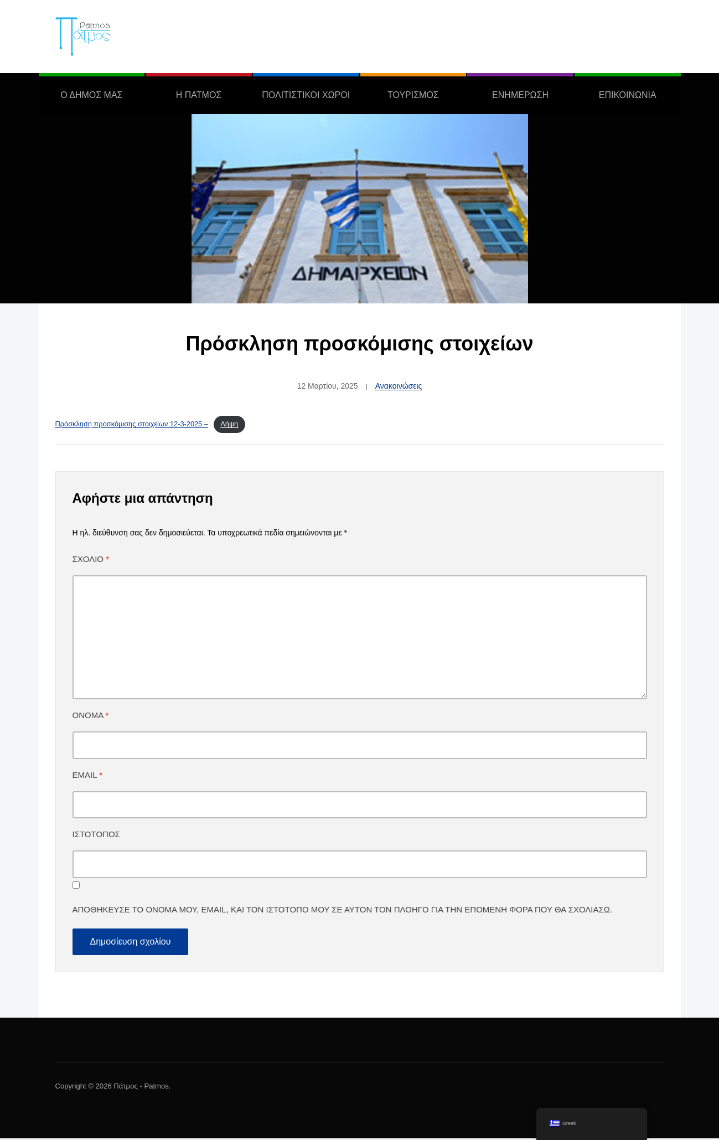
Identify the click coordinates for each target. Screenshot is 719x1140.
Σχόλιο (91, 560)
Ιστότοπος (96, 836)
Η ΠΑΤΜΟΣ (198, 95)
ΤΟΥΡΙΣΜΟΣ (413, 95)
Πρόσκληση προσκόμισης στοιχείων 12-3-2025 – (131, 425)
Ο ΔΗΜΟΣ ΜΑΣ (91, 95)
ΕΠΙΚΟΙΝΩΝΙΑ (627, 95)
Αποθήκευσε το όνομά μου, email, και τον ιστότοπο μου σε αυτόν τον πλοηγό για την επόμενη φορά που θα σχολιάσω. (343, 911)
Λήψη (229, 425)
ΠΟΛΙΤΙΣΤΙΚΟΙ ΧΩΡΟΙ (306, 95)
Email (87, 776)
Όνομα (91, 716)
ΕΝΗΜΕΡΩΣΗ (520, 95)
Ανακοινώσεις (398, 385)
